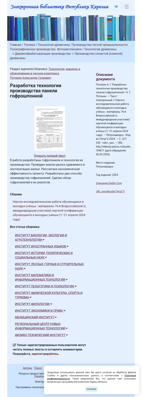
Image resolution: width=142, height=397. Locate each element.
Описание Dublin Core (109, 183)
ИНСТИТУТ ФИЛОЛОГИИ (33, 304)
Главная (15, 45)
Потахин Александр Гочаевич (30, 78)
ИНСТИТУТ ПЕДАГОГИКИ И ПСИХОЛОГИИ (46, 286)
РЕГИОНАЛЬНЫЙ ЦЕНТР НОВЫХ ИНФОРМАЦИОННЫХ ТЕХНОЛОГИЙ (41, 326)
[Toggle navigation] (126, 6)
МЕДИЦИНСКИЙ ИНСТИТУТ (36, 317)
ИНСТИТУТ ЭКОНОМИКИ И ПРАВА (40, 310)
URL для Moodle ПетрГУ (110, 191)
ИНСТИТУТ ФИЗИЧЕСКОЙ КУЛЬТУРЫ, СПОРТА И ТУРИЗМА (49, 295)
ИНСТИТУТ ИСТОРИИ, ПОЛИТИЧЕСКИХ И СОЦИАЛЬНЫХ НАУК (44, 255)
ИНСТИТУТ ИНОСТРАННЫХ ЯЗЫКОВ (41, 246)
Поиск (38, 368)
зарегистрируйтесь (45, 354)
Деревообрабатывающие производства (43, 53)
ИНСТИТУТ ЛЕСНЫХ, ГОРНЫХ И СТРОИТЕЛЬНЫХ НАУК (49, 266)
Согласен (91, 389)
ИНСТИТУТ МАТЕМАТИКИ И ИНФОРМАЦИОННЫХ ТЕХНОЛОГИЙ (41, 277)
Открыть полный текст (50, 156)
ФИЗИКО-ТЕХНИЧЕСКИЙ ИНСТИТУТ (41, 335)
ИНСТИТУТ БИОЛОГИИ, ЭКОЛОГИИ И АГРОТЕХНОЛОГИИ (41, 238)
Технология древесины (100, 49)
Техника (29, 45)
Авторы (27, 368)
